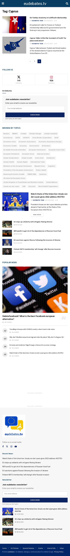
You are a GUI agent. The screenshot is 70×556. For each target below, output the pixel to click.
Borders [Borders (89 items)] (6, 133)
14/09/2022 (49, 200)
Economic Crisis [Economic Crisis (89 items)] (10, 141)
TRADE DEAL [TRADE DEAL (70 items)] (31, 174)
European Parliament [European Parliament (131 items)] (11, 154)
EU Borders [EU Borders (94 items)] (46, 145)
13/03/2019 (48, 20)
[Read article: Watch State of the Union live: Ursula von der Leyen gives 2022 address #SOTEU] (15, 201)
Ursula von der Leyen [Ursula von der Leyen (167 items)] (11, 186)
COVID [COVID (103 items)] (17, 137)
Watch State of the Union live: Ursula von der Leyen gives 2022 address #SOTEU (36, 353)
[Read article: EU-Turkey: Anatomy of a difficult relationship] (14, 24)
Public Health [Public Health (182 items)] (41, 170)
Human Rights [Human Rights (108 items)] (22, 162)
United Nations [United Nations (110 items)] (51, 182)
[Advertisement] (35, 375)
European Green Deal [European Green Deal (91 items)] (57, 149)
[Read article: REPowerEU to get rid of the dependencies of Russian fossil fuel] (7, 233)
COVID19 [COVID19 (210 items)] (26, 137)
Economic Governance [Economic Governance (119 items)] (27, 141)
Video (62, 548)
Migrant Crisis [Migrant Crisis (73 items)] (40, 166)
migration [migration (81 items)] (51, 166)
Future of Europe (11, 194)
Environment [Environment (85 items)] (34, 145)
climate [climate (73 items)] (23, 133)
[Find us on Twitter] (7, 446)
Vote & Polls (51, 548)
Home (4, 548)
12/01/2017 (48, 43)
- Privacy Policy (58, 551)
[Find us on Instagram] (11, 446)
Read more (38, 214)
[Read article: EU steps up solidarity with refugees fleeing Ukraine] (7, 224)
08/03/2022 (18, 225)
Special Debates (28, 548)
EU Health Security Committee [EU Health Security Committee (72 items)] (15, 149)
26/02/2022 (18, 243)
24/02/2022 (18, 252)
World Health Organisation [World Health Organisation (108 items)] (48, 186)
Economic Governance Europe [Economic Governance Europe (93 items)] (50, 141)
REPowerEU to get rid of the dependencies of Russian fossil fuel (37, 231)
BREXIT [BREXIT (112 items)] (15, 133)
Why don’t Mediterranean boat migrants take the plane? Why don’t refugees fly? (37, 337)
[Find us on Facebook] (3, 446)
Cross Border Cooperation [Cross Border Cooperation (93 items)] (42, 137)
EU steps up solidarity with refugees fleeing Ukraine (33, 222)
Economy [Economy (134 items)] (23, 145)
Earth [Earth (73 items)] (56, 137)
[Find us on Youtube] (16, 446)
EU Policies (14, 548)
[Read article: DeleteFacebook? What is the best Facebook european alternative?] (35, 289)
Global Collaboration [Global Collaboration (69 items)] (11, 158)
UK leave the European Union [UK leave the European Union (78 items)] (14, 178)
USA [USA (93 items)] (23, 186)
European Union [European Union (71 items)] (28, 154)
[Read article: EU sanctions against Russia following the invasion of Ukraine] (7, 242)
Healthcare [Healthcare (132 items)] (51, 158)
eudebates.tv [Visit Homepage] (35, 4)
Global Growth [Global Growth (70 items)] (27, 158)
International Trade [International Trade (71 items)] (38, 162)
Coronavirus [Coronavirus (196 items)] (8, 137)
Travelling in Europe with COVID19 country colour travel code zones (32, 329)
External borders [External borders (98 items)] (43, 154)
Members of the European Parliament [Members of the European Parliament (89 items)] (18, 166)
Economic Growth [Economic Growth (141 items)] (10, 145)
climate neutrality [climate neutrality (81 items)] (50, 133)
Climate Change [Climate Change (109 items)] (35, 133)
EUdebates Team (37, 20)
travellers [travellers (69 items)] (42, 174)
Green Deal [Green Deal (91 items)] (39, 158)
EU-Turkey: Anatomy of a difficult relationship (48, 17)
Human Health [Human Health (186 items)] (9, 162)
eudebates (11, 551)
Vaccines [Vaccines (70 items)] (31, 186)
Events (40, 548)
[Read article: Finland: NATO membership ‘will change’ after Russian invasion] (7, 251)
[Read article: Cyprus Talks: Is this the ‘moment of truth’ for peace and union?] (14, 45)
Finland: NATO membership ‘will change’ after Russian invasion (37, 249)
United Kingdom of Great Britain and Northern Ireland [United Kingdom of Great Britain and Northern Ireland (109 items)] (23, 182)
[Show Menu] (3, 3)
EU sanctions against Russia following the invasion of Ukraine (37, 240)
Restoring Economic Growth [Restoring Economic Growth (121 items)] (14, 174)
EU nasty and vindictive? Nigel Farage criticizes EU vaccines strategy (33, 345)
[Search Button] (67, 3)
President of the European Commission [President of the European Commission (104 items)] (18, 170)
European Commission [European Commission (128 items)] (37, 149)
